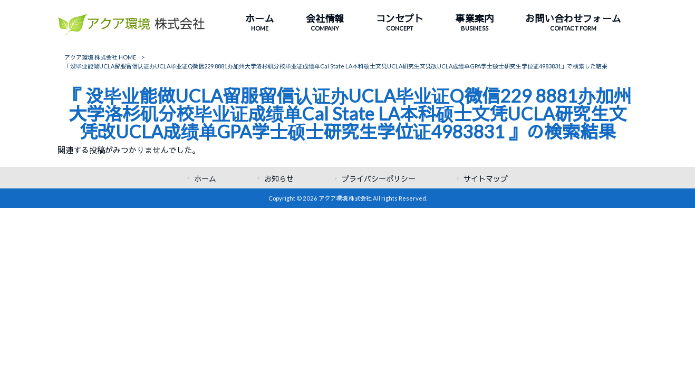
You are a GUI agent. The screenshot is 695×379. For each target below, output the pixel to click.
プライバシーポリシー (379, 178)
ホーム (205, 178)
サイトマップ (486, 178)
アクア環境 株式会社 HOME (100, 57)
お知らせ (279, 178)
